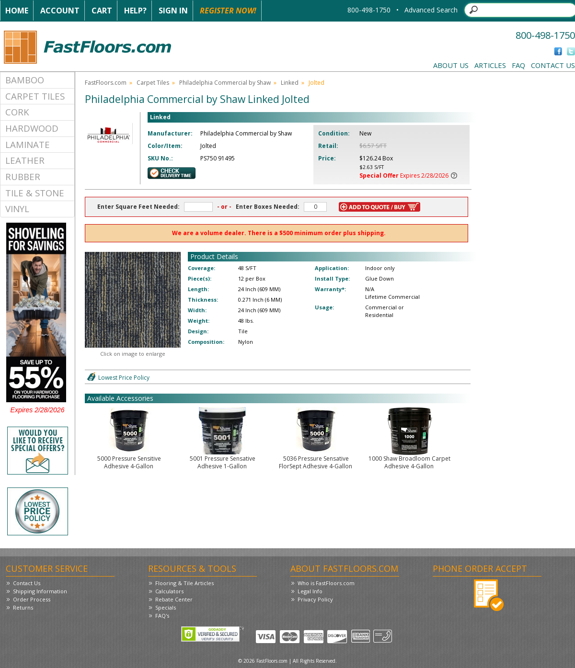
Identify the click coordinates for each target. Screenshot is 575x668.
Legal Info (310, 591)
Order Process (31, 599)
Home (16, 10)
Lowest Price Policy (124, 378)
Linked (290, 83)
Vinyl (17, 209)
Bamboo (24, 80)
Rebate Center (174, 599)
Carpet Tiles (35, 96)
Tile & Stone (34, 193)
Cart (102, 10)
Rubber (22, 176)
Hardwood (31, 128)
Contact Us (553, 65)
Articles (490, 65)
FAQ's (162, 615)
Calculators (169, 591)
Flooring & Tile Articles (184, 583)
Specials (165, 607)
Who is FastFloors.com (326, 583)
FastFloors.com (105, 83)
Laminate (27, 144)
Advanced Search (431, 9)
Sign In (173, 10)
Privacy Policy (315, 599)
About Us (451, 65)
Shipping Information (40, 591)
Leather (25, 160)
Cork (17, 112)
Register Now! (228, 10)
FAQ (518, 65)
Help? (135, 10)
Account (60, 10)
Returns (23, 607)
